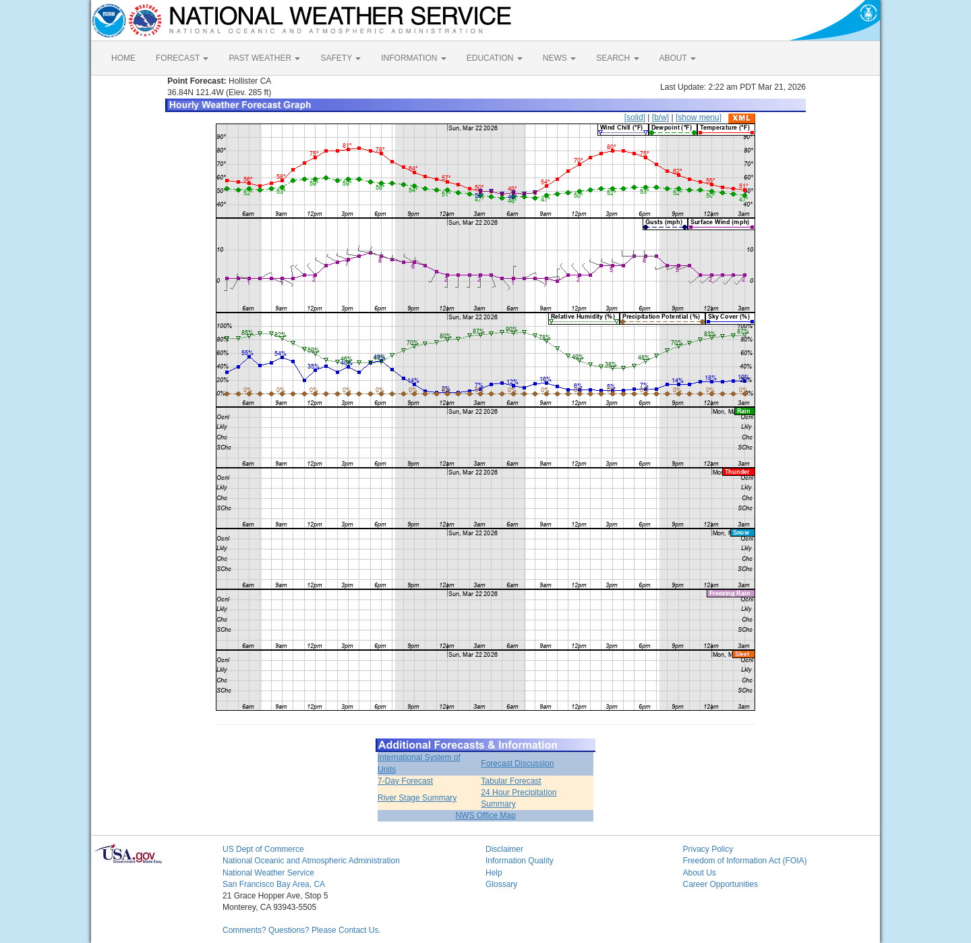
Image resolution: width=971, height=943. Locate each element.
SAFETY (340, 58)
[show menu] (699, 117)
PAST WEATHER (264, 58)
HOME (123, 58)
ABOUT (677, 58)
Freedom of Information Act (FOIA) (745, 860)
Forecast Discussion (517, 763)
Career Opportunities (720, 884)
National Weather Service (268, 873)
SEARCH (617, 58)
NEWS (559, 58)
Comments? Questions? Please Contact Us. (302, 930)
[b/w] (660, 117)
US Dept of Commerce (263, 849)
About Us (699, 873)
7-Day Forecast (405, 781)
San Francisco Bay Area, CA (274, 884)
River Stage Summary (417, 798)
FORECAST (182, 58)
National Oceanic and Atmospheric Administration (311, 860)
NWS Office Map (485, 815)
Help (494, 873)
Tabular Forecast (511, 781)
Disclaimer (504, 849)
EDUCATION (495, 58)
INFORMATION (413, 58)
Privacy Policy (708, 849)
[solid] (634, 117)
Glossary (501, 884)
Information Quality (520, 860)
